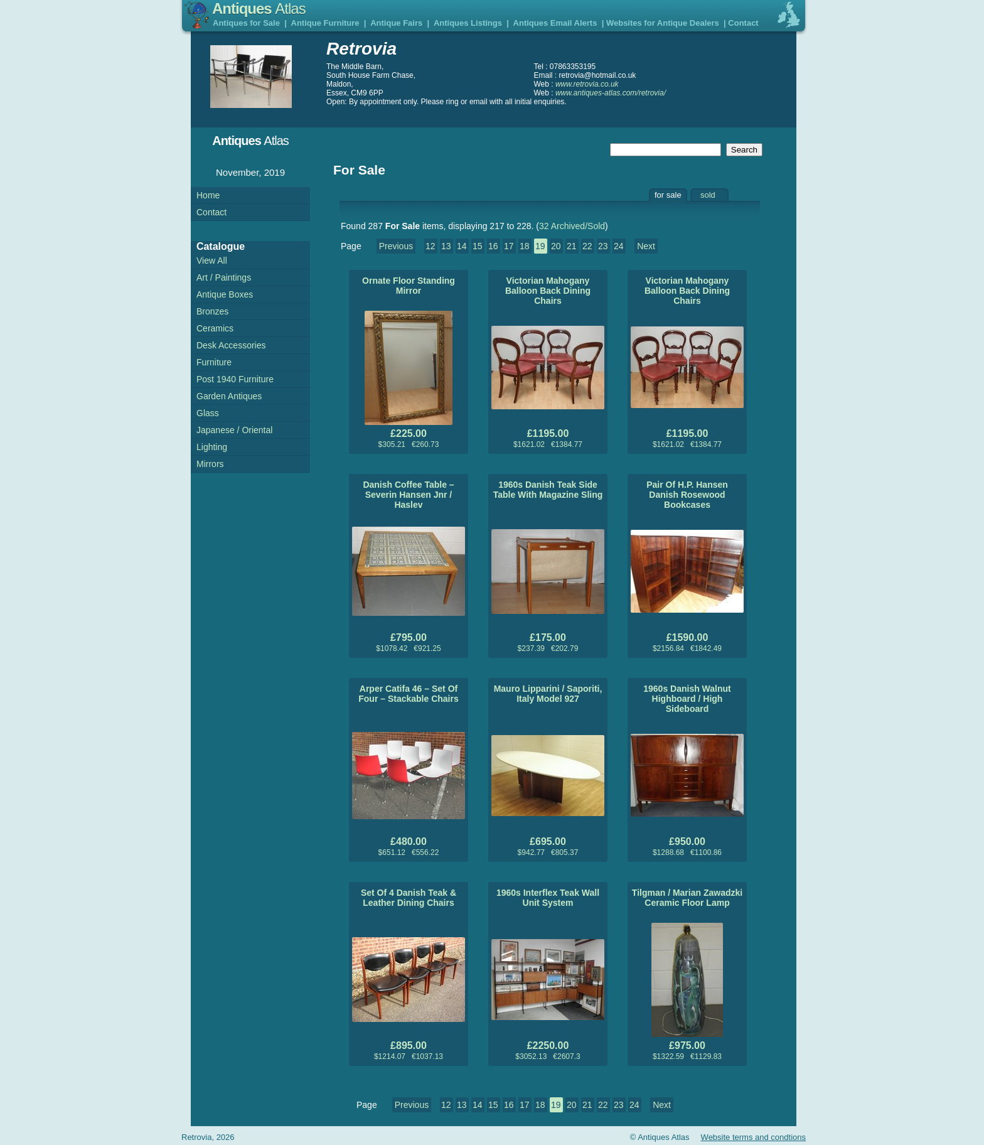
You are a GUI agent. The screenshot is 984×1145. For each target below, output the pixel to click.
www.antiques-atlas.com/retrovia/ (610, 93)
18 (525, 246)
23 (603, 246)
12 (430, 246)
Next (646, 246)
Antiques (259, 8)
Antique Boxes (224, 294)
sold (707, 195)
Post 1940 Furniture (235, 379)
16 (493, 246)
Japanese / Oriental (234, 430)
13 (446, 246)
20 (556, 246)
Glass (207, 413)
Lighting (211, 447)
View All (211, 260)
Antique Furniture (325, 23)
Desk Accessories (230, 345)
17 (509, 246)
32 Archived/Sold (572, 226)
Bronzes (212, 311)
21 (572, 246)
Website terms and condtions (753, 1137)
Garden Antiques (229, 396)
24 (619, 246)
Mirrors (210, 464)
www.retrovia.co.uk (587, 84)
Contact (743, 23)
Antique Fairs (396, 23)
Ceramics (214, 328)
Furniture (214, 362)
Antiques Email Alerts (555, 23)
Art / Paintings (223, 277)
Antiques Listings (468, 23)
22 (587, 246)
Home (208, 195)
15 (478, 246)
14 (462, 246)
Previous (396, 246)
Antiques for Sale (246, 23)
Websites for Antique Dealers (662, 23)
